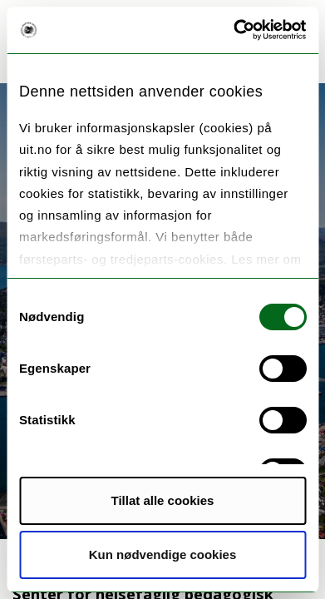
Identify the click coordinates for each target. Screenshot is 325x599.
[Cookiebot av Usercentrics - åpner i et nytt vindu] (233, 30)
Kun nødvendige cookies (163, 554)
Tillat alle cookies (162, 500)
